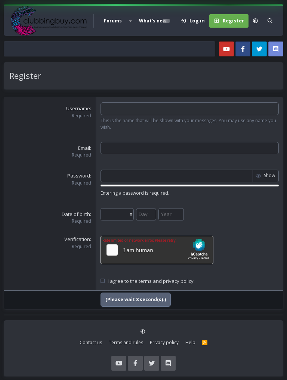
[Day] (146, 214)
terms (145, 281)
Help (190, 342)
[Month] (117, 214)
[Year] (171, 214)
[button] (130, 21)
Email (84, 148)
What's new (152, 21)
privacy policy (178, 281)
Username (78, 108)
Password (78, 175)
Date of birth (76, 214)
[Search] (270, 21)
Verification (77, 239)
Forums (113, 21)
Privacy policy (164, 342)
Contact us (91, 342)
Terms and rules (126, 342)
